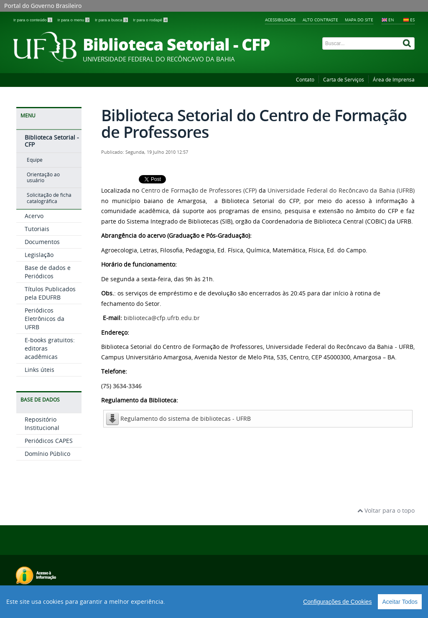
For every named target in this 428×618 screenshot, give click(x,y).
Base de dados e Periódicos (48, 272)
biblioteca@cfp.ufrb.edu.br (162, 318)
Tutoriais (37, 229)
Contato (305, 79)
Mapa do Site (359, 20)
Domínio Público (47, 454)
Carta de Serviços (343, 79)
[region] (214, 601)
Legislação (39, 255)
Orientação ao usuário (43, 177)
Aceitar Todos (400, 601)
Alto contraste (320, 20)
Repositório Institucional (42, 423)
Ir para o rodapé (150, 20)
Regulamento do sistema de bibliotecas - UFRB (185, 418)
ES (412, 20)
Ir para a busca (112, 20)
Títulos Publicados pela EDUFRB (50, 293)
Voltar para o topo (386, 510)
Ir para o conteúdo (33, 20)
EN (391, 20)
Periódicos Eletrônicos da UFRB (44, 318)
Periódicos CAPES (49, 441)
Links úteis (39, 370)
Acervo (34, 216)
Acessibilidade (280, 20)
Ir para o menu (74, 20)
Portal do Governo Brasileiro (43, 6)
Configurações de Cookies (337, 601)
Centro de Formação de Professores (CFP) (199, 190)
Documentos (42, 242)
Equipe (35, 160)
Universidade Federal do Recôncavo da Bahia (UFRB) (341, 190)
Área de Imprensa (394, 79)
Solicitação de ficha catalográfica (49, 198)
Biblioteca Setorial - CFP (52, 140)
